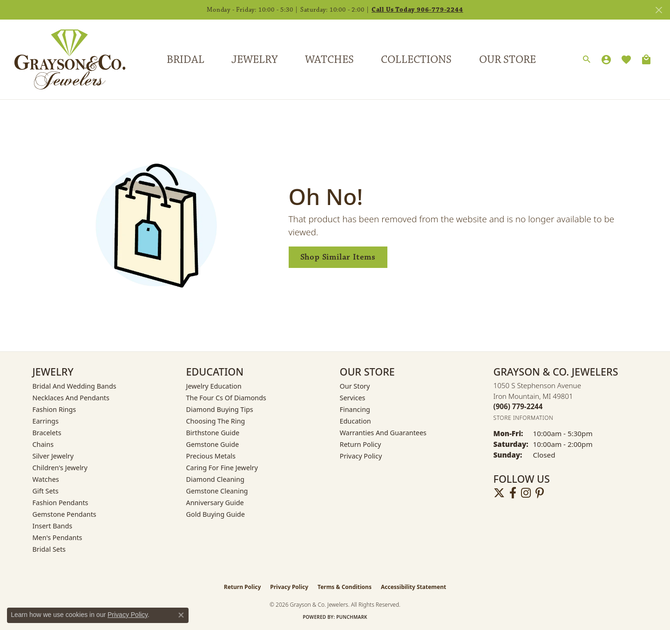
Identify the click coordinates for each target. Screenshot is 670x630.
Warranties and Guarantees (383, 432)
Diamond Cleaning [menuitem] (215, 479)
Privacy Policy (361, 456)
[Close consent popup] (181, 615)
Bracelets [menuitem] (47, 432)
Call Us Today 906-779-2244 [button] (417, 10)
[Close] (658, 10)
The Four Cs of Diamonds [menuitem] (226, 397)
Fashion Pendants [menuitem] (60, 502)
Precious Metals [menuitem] (211, 456)
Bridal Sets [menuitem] (49, 549)
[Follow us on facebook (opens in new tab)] (512, 493)
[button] (587, 60)
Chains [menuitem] (43, 444)
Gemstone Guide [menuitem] (212, 444)
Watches (329, 60)
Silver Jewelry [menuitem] (53, 456)
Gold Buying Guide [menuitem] (215, 514)
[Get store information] (524, 418)
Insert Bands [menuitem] (53, 525)
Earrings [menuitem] (46, 421)
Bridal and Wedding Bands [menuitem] (74, 386)
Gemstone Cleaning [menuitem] (217, 490)
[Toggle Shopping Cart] (646, 59)
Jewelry (254, 60)
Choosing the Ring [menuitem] (215, 421)
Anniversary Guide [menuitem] (215, 502)
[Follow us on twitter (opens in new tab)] (499, 493)
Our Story (355, 386)
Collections (416, 60)
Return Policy (360, 444)
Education (355, 421)
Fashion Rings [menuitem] (54, 409)
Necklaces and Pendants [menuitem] (71, 397)
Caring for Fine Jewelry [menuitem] (222, 467)
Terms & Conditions (345, 587)
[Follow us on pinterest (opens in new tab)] (539, 493)
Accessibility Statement (413, 587)
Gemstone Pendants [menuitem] (64, 514)
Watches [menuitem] (46, 479)
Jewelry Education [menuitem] (214, 386)
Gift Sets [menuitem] (46, 490)
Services (352, 397)
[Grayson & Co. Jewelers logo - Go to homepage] (63, 59)
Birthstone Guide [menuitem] (213, 432)
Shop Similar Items (338, 257)
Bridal (185, 60)
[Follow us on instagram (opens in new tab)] (526, 493)
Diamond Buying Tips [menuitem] (219, 409)
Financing (355, 409)
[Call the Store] (518, 406)
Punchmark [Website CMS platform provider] (351, 617)
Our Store (507, 60)
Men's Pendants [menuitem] (57, 537)
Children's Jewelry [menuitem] (60, 467)
